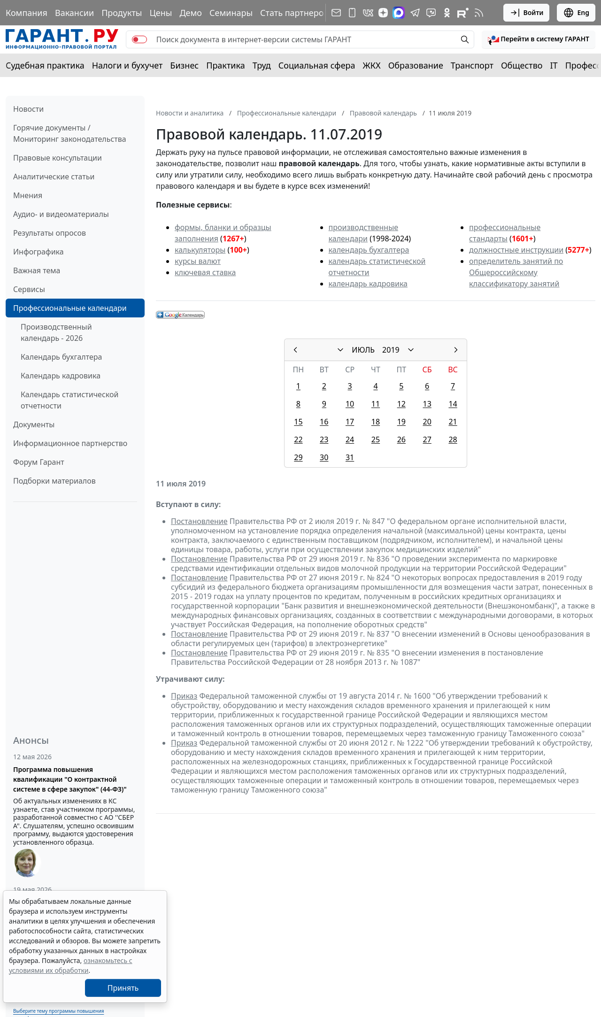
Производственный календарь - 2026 (56, 332)
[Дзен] (383, 12)
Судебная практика (45, 65)
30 (324, 457)
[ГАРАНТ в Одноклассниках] (447, 12)
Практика (225, 65)
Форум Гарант (38, 462)
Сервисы (29, 289)
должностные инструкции (516, 250)
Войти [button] (526, 12)
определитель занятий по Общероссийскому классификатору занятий (516, 272)
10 (350, 404)
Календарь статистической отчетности (69, 400)
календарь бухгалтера (369, 250)
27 (427, 439)
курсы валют (198, 261)
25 (375, 439)
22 (298, 439)
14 (452, 404)
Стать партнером (295, 12)
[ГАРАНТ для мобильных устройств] (352, 12)
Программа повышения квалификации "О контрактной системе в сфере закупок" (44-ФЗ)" (70, 779)
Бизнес (184, 65)
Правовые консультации (57, 158)
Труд (262, 65)
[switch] (139, 39)
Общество (522, 65)
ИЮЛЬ (363, 350)
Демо (190, 12)
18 (375, 421)
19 (401, 421)
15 (298, 421)
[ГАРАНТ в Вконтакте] (368, 12)
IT (554, 65)
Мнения (27, 195)
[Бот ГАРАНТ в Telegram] (431, 12)
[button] (538, 39)
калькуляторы (200, 250)
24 (350, 439)
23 (324, 439)
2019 (391, 350)
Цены (160, 12)
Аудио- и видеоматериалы (61, 214)
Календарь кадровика (60, 375)
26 (401, 439)
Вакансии (74, 12)
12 (401, 404)
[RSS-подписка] (479, 12)
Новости (28, 109)
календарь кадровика (368, 283)
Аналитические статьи (53, 176)
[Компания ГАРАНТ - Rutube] (463, 12)
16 (324, 421)
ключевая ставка (205, 272)
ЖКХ (372, 65)
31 (350, 457)
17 (350, 421)
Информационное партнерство (70, 443)
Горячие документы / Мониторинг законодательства (69, 133)
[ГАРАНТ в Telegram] (415, 12)
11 (375, 404)
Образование (415, 65)
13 (427, 404)
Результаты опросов (49, 233)
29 (298, 457)
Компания (26, 12)
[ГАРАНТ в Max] (399, 13)
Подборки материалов (54, 481)
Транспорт (472, 65)
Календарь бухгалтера (61, 357)
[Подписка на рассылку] (336, 12)
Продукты (121, 12)
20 (427, 421)
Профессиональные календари (70, 308)
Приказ (184, 696)
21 (452, 421)
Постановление (199, 521)
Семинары (231, 12)
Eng (576, 12)
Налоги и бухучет (127, 65)
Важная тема (37, 270)
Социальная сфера (316, 65)
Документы (33, 424)
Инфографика (38, 252)
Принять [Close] (123, 988)
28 (452, 439)
